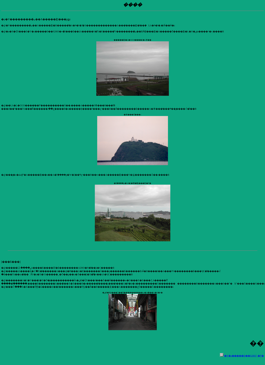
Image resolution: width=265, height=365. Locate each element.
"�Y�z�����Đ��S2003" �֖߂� (242, 356)
